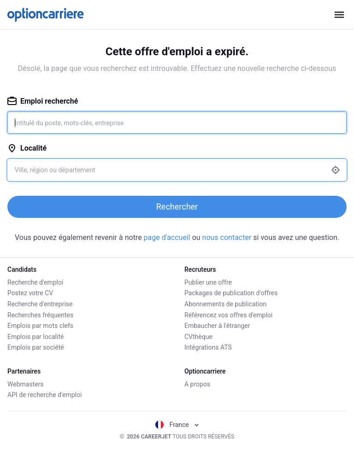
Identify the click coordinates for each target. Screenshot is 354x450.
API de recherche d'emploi (44, 394)
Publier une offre (208, 282)
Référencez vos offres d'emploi (228, 315)
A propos (197, 384)
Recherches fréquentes (40, 315)
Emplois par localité (35, 336)
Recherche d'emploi (35, 282)
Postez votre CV (30, 293)
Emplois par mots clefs (40, 325)
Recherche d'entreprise (39, 304)
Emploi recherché (42, 101)
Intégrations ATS (208, 347)
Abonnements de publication (225, 304)
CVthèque (198, 336)
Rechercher (177, 206)
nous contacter (227, 237)
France (177, 424)
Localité (27, 148)
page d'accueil (168, 237)
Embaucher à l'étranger (217, 325)
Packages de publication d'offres (230, 293)
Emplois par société (35, 347)
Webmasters (25, 384)
